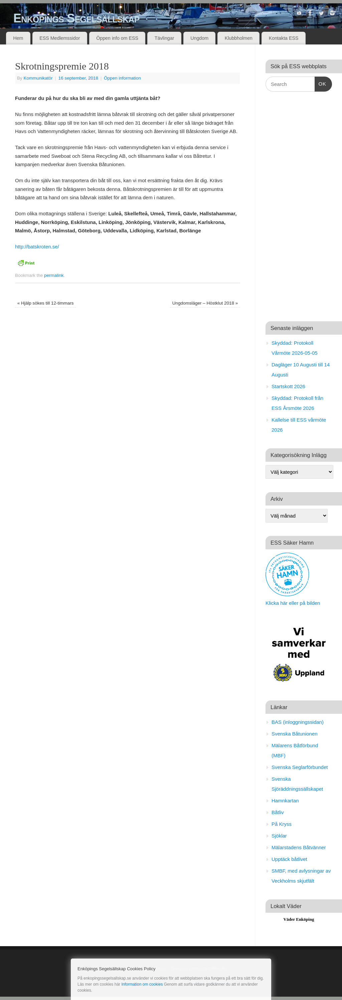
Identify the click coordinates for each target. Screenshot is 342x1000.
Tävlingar (164, 38)
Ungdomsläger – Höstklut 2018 (205, 303)
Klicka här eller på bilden (293, 603)
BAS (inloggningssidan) (298, 722)
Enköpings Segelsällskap (76, 18)
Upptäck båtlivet (289, 859)
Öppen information (122, 78)
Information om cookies (142, 984)
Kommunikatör (38, 78)
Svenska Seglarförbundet (300, 767)
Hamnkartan (285, 800)
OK (321, 83)
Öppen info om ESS (117, 38)
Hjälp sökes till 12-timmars (45, 303)
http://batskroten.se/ (37, 246)
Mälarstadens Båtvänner (299, 847)
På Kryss (282, 824)
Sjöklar (279, 836)
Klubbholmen (238, 38)
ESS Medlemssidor (59, 38)
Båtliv (278, 812)
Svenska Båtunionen (295, 734)
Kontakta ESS (284, 38)
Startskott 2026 (288, 386)
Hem (18, 38)
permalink (54, 275)
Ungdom (199, 38)
